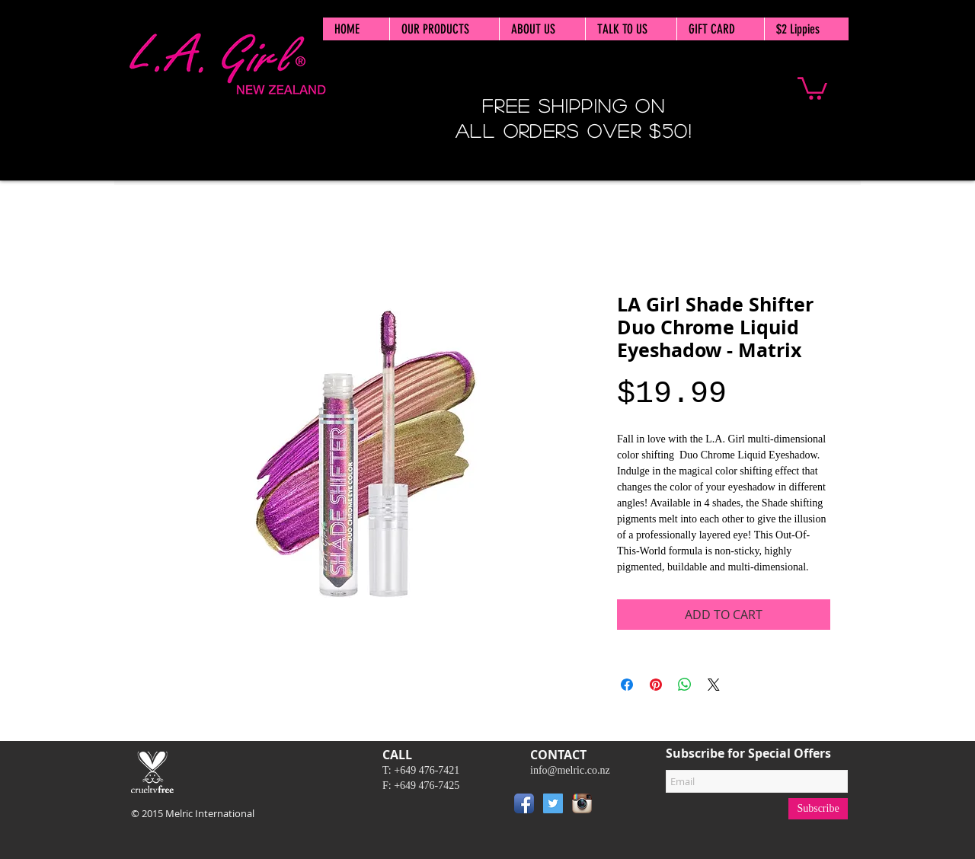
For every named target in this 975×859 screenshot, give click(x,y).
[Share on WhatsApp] (685, 684)
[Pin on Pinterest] (656, 684)
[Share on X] (714, 684)
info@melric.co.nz (570, 770)
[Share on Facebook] (627, 684)
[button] (812, 87)
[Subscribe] (818, 808)
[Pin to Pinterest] (619, 806)
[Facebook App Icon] (524, 803)
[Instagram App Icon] (582, 803)
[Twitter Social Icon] (553, 803)
